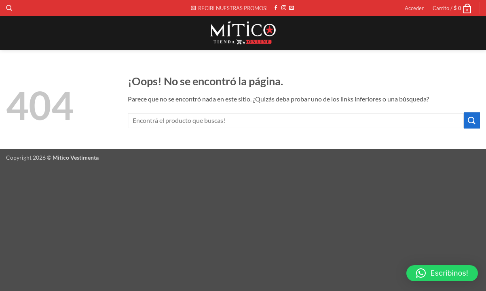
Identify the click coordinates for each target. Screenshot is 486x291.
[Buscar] (9, 8)
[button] (229, 8)
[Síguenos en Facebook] (275, 8)
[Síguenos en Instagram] (283, 8)
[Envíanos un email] (291, 8)
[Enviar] (472, 120)
